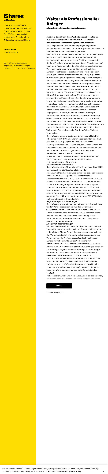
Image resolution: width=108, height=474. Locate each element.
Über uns (31, 68)
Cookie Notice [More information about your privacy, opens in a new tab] (75, 471)
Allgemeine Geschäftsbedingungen (17, 66)
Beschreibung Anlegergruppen (15, 63)
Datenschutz (8, 68)
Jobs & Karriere (20, 68)
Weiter (59, 286)
